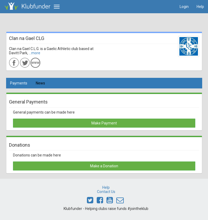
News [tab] (40, 83)
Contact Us (106, 192)
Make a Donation (104, 166)
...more (34, 53)
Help (200, 7)
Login (184, 7)
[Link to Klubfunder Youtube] (110, 201)
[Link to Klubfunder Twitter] (90, 201)
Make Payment (104, 123)
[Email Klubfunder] (120, 201)
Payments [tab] (18, 83)
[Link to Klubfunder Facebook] (100, 201)
